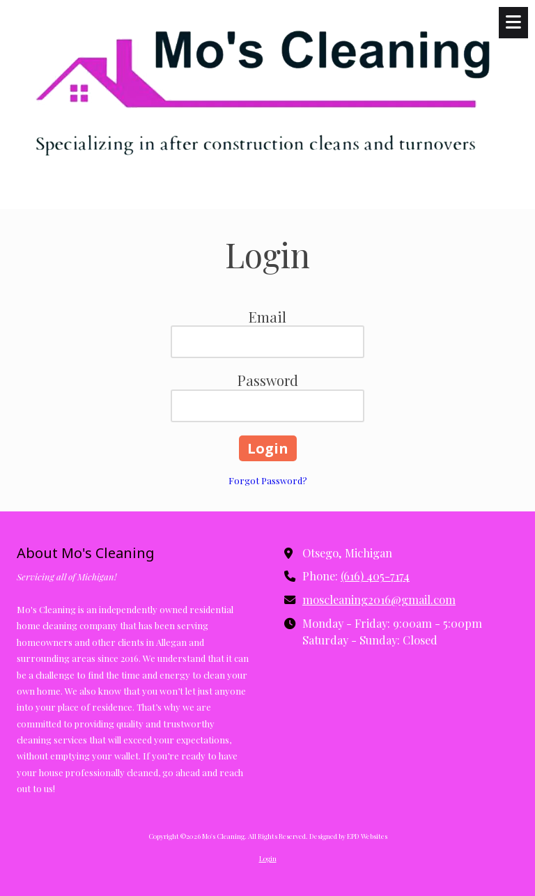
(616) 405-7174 (375, 575)
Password (268, 380)
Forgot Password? (267, 480)
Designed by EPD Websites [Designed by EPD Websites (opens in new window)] (348, 836)
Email (267, 316)
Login (268, 858)
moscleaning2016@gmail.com (379, 599)
